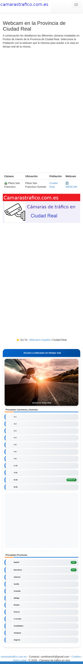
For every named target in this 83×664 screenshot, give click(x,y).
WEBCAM (71, 186)
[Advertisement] (41, 105)
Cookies (76, 656)
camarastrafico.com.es (14, 656)
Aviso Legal (19, 660)
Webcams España (39, 339)
